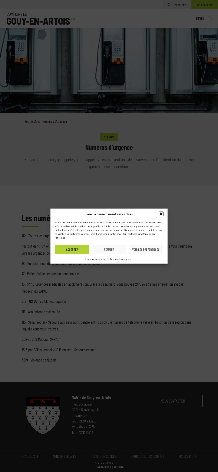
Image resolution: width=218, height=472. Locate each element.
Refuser (109, 249)
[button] (161, 214)
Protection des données (119, 258)
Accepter (72, 249)
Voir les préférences (145, 249)
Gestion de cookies (95, 258)
